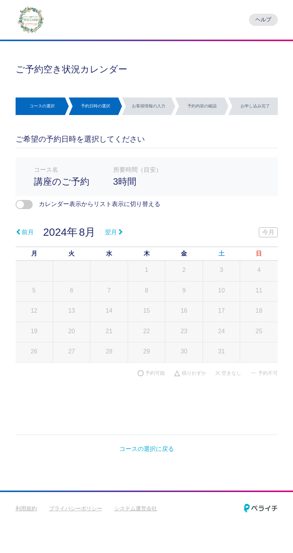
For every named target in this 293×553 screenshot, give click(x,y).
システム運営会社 (135, 508)
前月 (25, 232)
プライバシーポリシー (75, 508)
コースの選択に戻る (146, 449)
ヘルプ (263, 19)
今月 (268, 232)
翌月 (114, 232)
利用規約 (26, 508)
